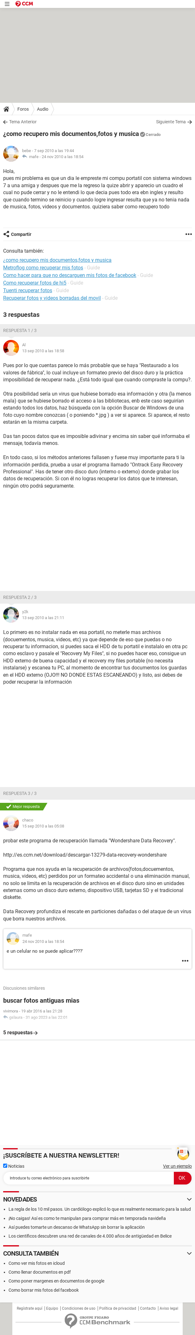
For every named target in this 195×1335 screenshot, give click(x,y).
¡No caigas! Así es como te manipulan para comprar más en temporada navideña (87, 1218)
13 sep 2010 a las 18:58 (43, 350)
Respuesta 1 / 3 (20, 330)
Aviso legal (169, 1308)
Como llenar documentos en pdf (40, 1272)
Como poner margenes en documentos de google (56, 1280)
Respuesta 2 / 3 (20, 597)
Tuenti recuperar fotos (27, 290)
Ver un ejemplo (177, 1166)
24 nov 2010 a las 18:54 (62, 156)
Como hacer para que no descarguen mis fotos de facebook (69, 275)
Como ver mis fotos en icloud (37, 1263)
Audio (42, 109)
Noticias (13, 1166)
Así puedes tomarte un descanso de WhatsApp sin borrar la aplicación (77, 1227)
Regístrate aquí (29, 1308)
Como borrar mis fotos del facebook (44, 1290)
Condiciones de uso (78, 1308)
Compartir (21, 234)
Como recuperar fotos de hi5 (34, 283)
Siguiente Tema (171, 121)
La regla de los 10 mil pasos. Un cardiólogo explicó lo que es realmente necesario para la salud (100, 1209)
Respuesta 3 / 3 (20, 793)
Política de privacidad (117, 1308)
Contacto (148, 1308)
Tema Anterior (23, 121)
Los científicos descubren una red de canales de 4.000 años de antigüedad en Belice (90, 1236)
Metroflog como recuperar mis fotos (43, 268)
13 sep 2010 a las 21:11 (43, 617)
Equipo (52, 1308)
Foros (23, 109)
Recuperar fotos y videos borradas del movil (52, 298)
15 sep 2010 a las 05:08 (43, 826)
